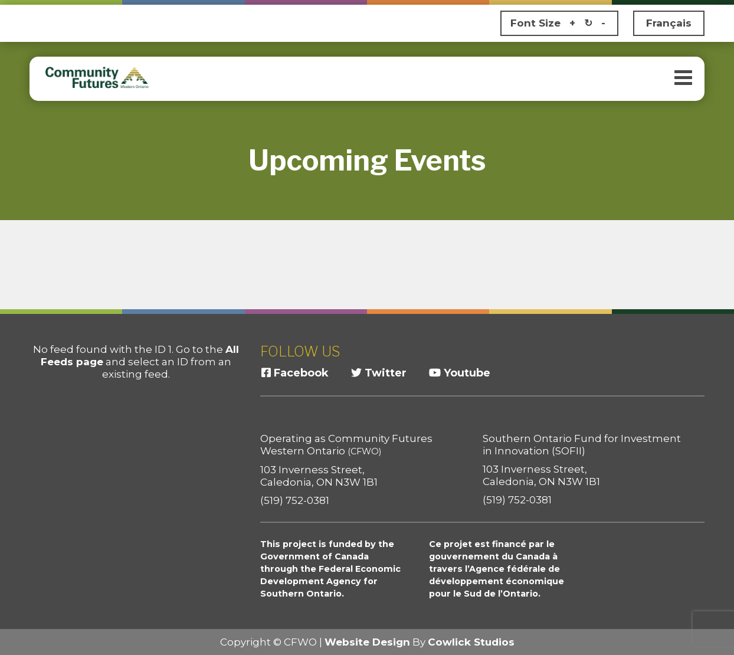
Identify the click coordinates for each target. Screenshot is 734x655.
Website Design (367, 642)
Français (669, 23)
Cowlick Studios (471, 642)
